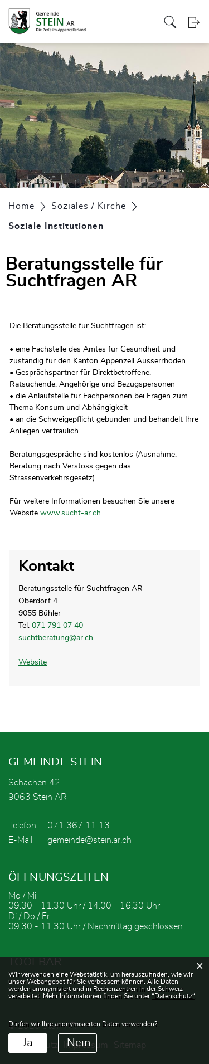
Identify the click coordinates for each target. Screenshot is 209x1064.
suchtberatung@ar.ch (55, 638)
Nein (78, 1042)
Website (37, 662)
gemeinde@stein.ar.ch (89, 840)
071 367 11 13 (78, 825)
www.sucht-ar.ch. (76, 513)
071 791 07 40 (57, 625)
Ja (28, 1042)
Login (194, 22)
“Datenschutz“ (173, 996)
